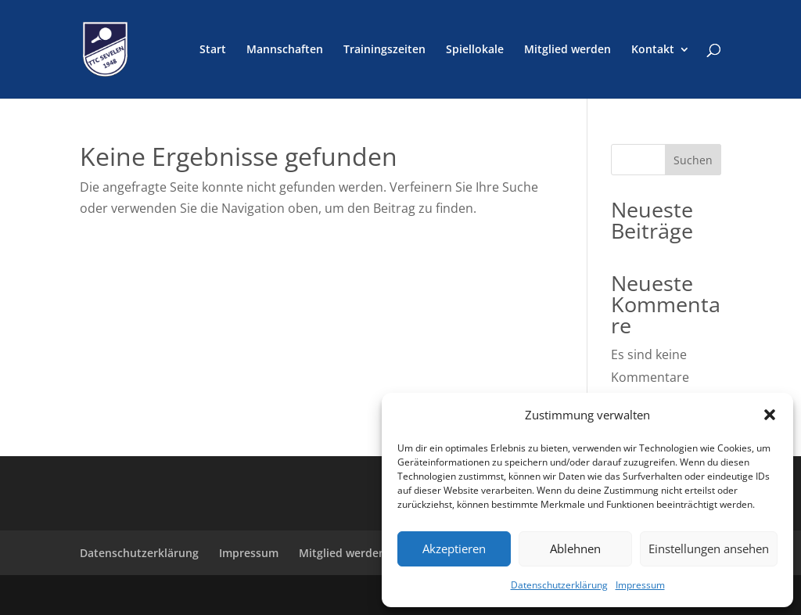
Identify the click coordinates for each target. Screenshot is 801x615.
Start (212, 50)
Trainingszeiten (384, 50)
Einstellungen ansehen (708, 548)
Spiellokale (475, 50)
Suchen (693, 160)
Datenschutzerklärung (559, 585)
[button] (770, 415)
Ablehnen (575, 548)
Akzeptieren (454, 548)
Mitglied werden (567, 50)
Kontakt (652, 50)
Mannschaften (284, 50)
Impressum (640, 585)
